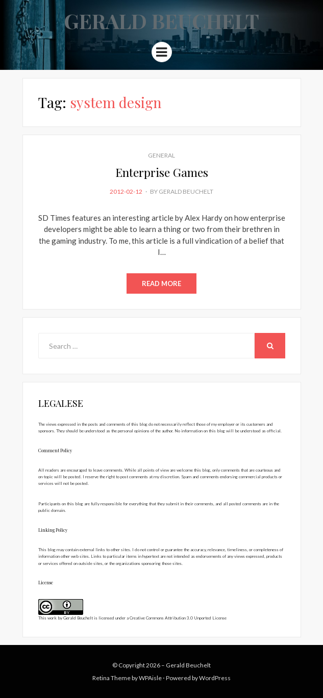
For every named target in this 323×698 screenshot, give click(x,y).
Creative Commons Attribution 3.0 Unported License (178, 618)
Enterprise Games (161, 172)
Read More (161, 283)
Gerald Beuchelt (161, 20)
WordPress (215, 678)
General (161, 155)
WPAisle (150, 678)
